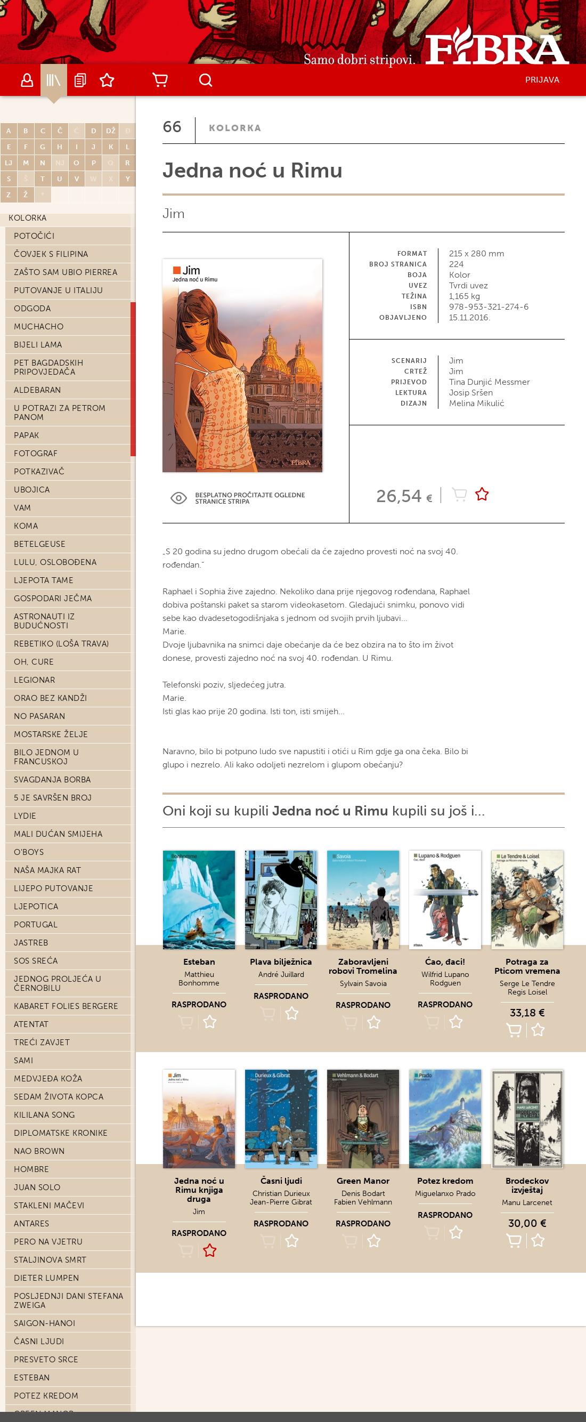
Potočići (34, 236)
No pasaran (39, 716)
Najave (80, 80)
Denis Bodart (363, 1193)
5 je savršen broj (53, 798)
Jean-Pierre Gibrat (281, 1202)
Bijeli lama (38, 345)
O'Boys (29, 852)
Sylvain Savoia (363, 983)
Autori (27, 80)
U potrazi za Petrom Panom (60, 412)
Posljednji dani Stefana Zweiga (69, 1300)
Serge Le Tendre (527, 983)
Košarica (160, 80)
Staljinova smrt (50, 1260)
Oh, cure (34, 662)
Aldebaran (37, 390)
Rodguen (445, 983)
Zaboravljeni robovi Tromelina (363, 966)
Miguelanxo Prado (445, 1193)
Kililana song (44, 1115)
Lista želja (107, 80)
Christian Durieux (281, 1193)
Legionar (34, 680)
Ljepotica (36, 906)
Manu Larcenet (527, 1202)
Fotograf (36, 453)
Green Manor (363, 1181)
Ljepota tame (44, 580)
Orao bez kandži (50, 698)
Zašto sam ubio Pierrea (65, 272)
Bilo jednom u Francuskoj (46, 757)
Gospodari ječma (53, 598)
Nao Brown (39, 1151)
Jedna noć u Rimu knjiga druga (199, 1190)
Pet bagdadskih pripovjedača (48, 367)
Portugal (36, 925)
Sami (23, 1060)
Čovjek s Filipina (51, 254)
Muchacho (38, 327)
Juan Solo (37, 1187)
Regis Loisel (527, 992)
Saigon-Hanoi (44, 1323)
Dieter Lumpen (46, 1278)
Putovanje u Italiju (58, 290)
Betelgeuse (40, 544)
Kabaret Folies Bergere (66, 1006)
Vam (22, 508)
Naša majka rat (47, 870)
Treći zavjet (42, 1042)
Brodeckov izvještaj (527, 1185)
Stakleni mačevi (49, 1205)
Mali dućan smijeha (58, 834)
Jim (173, 213)
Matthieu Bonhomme (198, 979)
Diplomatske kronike (61, 1133)
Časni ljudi (39, 1341)
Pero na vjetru (48, 1242)
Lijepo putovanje (53, 888)
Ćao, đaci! (445, 962)
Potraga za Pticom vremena (527, 966)
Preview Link (237, 498)
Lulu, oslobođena (55, 562)
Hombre (31, 1169)
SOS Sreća (36, 961)
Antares (32, 1224)
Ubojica (32, 490)
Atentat (31, 1024)
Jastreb (31, 943)
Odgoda (32, 308)
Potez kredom (46, 1396)
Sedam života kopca (58, 1097)
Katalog (53, 80)
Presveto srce (46, 1359)
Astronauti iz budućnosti (44, 621)
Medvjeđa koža (48, 1079)
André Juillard (281, 974)
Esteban (32, 1378)
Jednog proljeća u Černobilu (58, 983)
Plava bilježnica (281, 962)
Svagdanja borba (52, 780)
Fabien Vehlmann (363, 1202)
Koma (26, 526)
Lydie (25, 816)
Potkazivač (39, 471)
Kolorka (28, 218)
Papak (26, 435)
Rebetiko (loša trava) (61, 644)
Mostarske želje (51, 734)
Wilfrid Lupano (445, 974)
